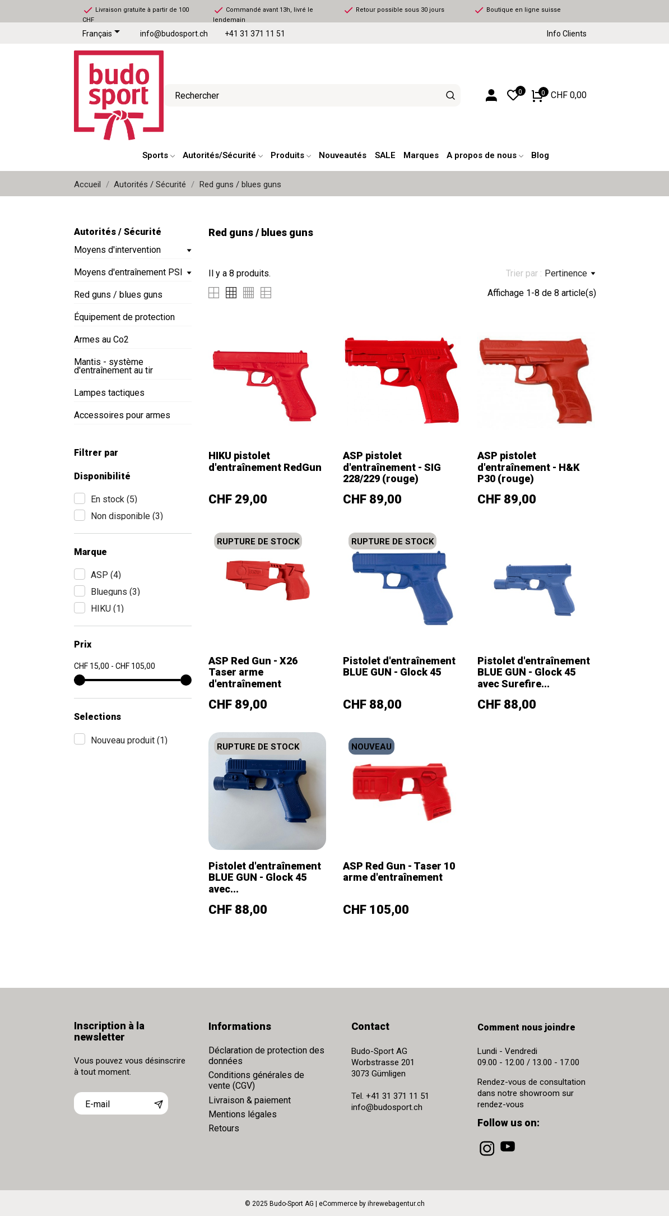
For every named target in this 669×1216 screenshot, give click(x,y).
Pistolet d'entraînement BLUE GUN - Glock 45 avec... (264, 877)
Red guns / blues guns (118, 294)
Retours (223, 1128)
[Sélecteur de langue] (103, 34)
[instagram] (488, 1156)
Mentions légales (242, 1114)
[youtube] (509, 1156)
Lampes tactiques (109, 392)
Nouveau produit (129, 740)
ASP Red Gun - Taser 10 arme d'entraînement (399, 871)
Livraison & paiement (249, 1100)
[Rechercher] (451, 95)
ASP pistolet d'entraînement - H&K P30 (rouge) (528, 467)
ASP (106, 575)
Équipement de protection (124, 317)
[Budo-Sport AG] (110, 95)
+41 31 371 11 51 (255, 34)
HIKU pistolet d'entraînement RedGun (265, 461)
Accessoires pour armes (122, 415)
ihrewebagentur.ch (396, 1204)
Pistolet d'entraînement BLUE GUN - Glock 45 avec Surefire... (533, 672)
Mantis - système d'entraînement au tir (113, 366)
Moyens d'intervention (117, 249)
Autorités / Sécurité (117, 231)
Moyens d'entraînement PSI (128, 272)
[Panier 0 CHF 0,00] (559, 95)
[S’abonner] (158, 1103)
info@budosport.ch (174, 34)
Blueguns (115, 592)
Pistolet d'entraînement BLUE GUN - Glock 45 (399, 666)
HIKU (107, 608)
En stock (114, 499)
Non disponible (127, 516)
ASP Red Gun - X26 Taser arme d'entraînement (253, 672)
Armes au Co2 (101, 339)
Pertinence (570, 273)
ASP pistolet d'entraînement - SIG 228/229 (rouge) (392, 467)
